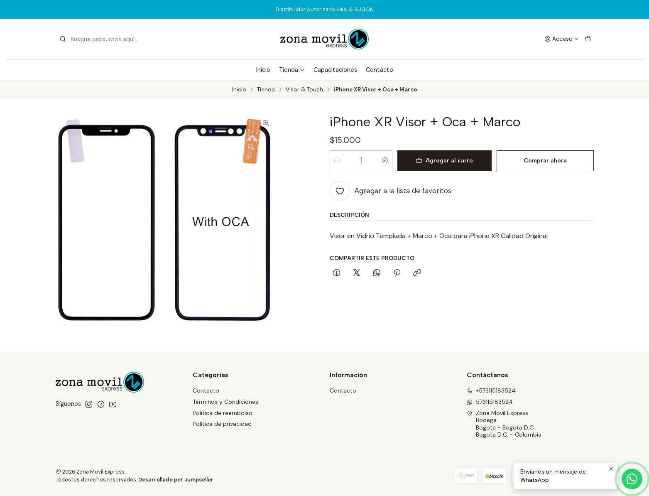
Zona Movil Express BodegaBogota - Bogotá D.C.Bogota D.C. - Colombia (504, 424)
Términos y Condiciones (225, 401)
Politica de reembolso (222, 413)
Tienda (292, 70)
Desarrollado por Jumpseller (175, 479)
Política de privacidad (222, 423)
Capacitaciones (335, 70)
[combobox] (101, 39)
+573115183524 (491, 390)
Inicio (263, 70)
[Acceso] (561, 39)
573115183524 (490, 401)
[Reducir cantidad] (337, 161)
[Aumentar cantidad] (385, 161)
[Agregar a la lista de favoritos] (390, 191)
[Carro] (588, 39)
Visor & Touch (304, 90)
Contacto (379, 70)
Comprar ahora (545, 160)
